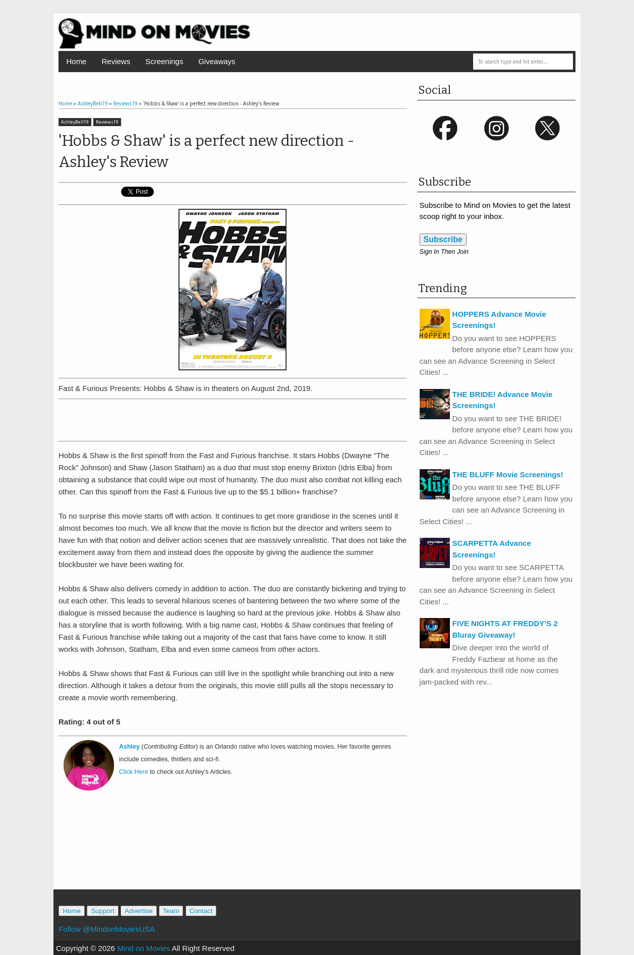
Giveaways (216, 61)
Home (76, 61)
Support (102, 911)
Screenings (164, 61)
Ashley (129, 746)
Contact (201, 911)
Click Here (133, 771)
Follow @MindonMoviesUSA (106, 929)
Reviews (115, 61)
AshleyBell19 (75, 122)
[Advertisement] (232, 418)
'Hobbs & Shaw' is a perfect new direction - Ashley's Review (207, 151)
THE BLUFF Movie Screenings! (507, 474)
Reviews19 (107, 122)
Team (171, 911)
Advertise (139, 911)
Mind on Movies (143, 948)
